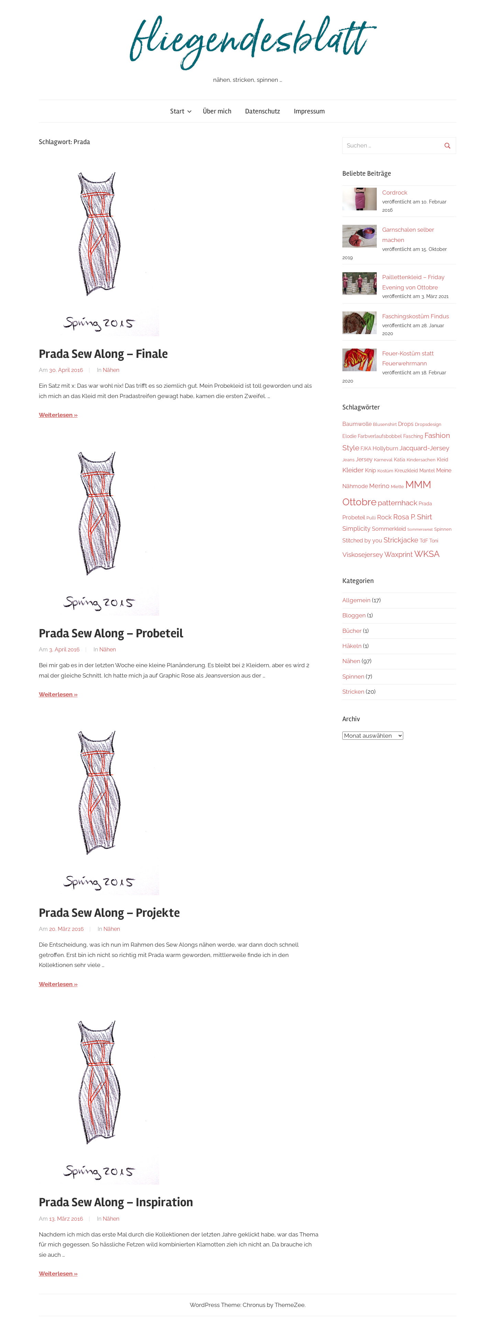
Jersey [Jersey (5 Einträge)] (364, 459)
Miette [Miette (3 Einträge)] (397, 486)
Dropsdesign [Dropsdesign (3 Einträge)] (428, 424)
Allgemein (356, 600)
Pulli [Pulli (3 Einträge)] (371, 517)
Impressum (309, 111)
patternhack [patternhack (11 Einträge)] (397, 502)
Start (181, 111)
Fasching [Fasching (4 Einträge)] (413, 436)
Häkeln (352, 645)
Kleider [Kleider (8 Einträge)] (353, 470)
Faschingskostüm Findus (415, 316)
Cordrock (394, 192)
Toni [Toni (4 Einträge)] (433, 540)
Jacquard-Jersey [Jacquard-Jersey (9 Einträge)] (424, 448)
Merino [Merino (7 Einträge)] (379, 486)
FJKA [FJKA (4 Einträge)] (366, 448)
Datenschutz (262, 111)
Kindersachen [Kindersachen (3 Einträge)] (421, 459)
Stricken (353, 691)
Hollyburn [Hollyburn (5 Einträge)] (385, 448)
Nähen (111, 370)
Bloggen (354, 615)
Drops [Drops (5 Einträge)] (406, 424)
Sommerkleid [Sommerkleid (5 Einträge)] (389, 529)
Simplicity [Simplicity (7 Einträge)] (356, 528)
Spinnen (353, 676)
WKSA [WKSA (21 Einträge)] (427, 554)
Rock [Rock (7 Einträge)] (384, 517)
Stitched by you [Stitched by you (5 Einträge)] (362, 540)
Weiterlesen (56, 414)
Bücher (352, 630)
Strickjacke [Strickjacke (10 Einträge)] (401, 540)
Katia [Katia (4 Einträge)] (399, 459)
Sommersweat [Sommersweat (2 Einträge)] (420, 529)
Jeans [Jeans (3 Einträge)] (348, 459)
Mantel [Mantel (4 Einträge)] (427, 470)
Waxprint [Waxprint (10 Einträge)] (398, 554)
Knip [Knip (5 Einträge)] (370, 470)
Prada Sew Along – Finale (103, 354)
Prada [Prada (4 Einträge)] (425, 503)
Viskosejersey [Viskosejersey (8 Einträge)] (362, 554)
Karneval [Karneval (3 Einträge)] (383, 459)
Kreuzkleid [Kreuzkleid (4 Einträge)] (406, 470)
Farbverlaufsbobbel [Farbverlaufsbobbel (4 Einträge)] (380, 436)
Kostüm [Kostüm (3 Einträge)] (385, 470)
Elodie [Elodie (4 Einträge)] (349, 436)
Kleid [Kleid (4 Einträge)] (442, 459)
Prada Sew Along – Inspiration (116, 1202)
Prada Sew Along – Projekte (109, 913)
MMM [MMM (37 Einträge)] (418, 484)
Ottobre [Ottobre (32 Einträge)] (359, 502)
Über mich (217, 111)
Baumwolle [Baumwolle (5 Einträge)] (357, 424)
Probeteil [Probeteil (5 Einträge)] (353, 517)
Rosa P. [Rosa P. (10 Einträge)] (404, 517)
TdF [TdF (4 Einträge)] (424, 540)
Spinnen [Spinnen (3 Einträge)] (443, 529)
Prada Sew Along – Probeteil (111, 633)
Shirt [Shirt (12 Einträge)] (424, 517)
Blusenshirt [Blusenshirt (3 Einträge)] (385, 424)
